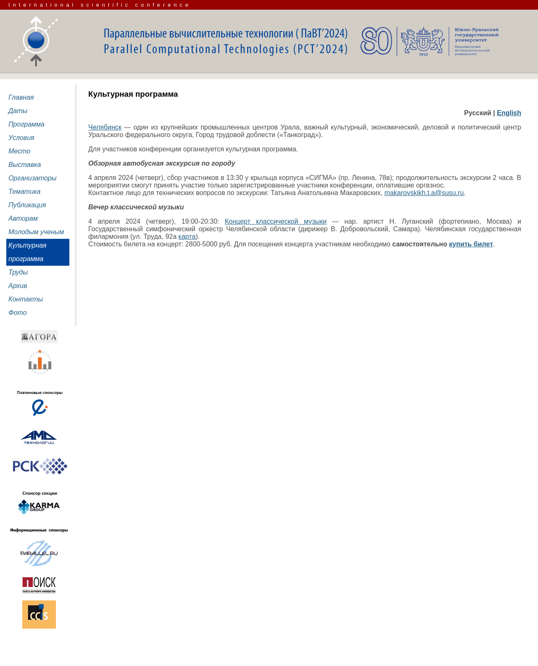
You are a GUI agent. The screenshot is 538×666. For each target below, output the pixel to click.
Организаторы (32, 178)
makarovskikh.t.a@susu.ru (424, 192)
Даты (17, 110)
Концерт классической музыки (276, 221)
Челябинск (104, 127)
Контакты (25, 299)
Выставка (24, 164)
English (509, 112)
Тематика (24, 191)
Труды (18, 272)
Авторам (23, 218)
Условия (21, 137)
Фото (17, 312)
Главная (21, 97)
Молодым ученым (36, 231)
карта (187, 236)
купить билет (471, 244)
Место (19, 151)
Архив (17, 285)
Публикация (27, 205)
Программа (26, 124)
